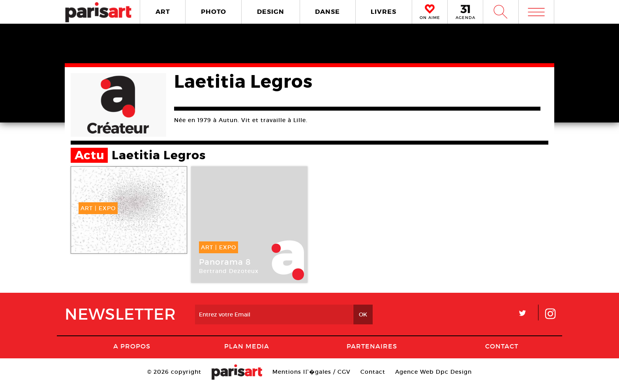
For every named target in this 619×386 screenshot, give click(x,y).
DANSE (327, 12)
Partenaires (372, 346)
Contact (501, 346)
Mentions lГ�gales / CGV (311, 371)
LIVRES (383, 12)
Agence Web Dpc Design (433, 371)
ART (163, 12)
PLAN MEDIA (246, 346)
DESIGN (270, 12)
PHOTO (213, 12)
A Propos (131, 346)
